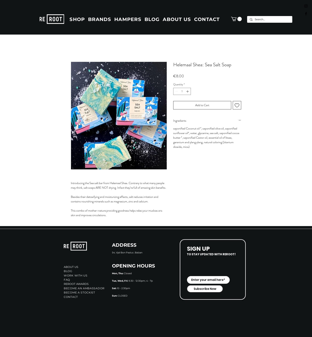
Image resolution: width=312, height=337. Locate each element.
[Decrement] (176, 91)
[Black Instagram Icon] (306, 6)
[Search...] (269, 19)
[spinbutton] (182, 91)
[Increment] (187, 91)
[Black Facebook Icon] (306, 13)
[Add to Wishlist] (237, 105)
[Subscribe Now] (205, 289)
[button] (236, 19)
